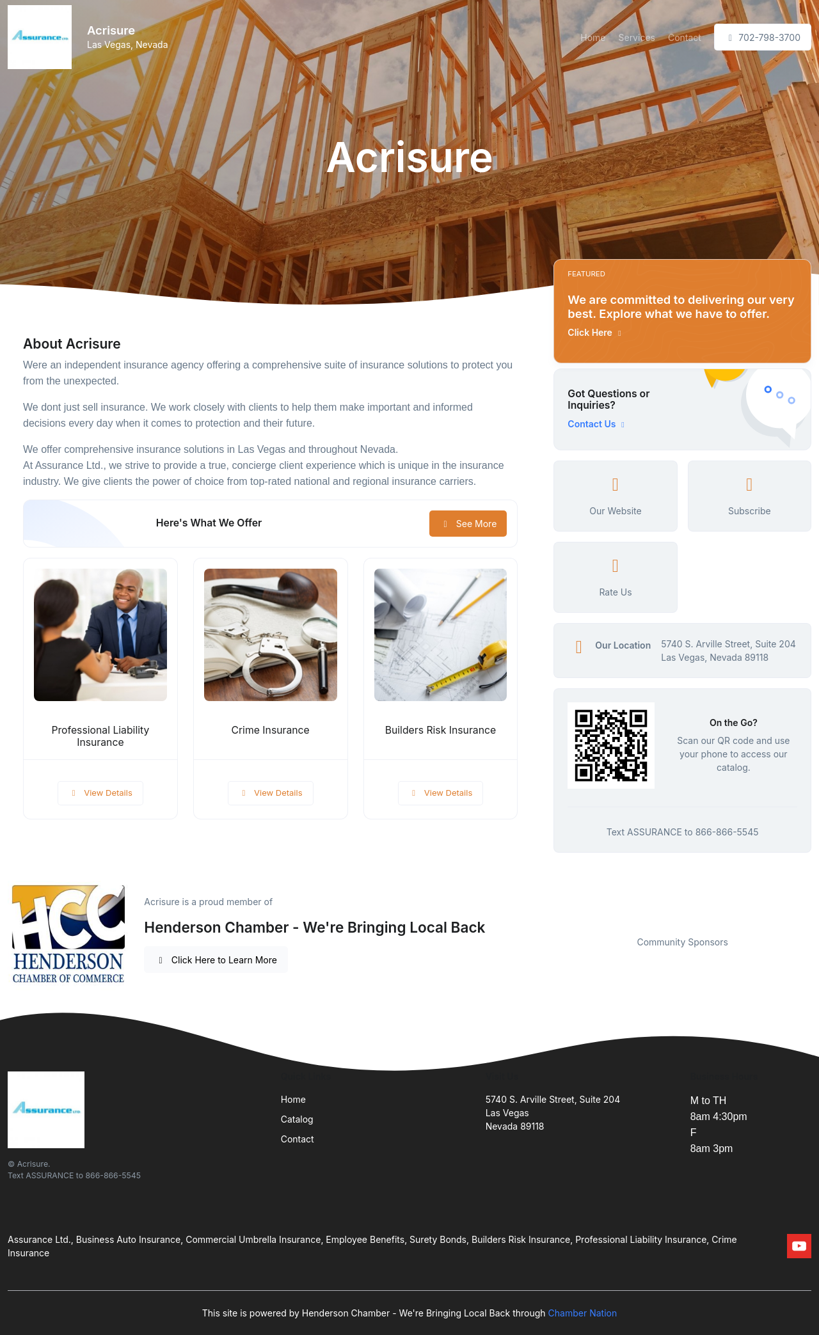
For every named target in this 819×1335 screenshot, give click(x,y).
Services (636, 37)
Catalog (297, 1119)
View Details (100, 792)
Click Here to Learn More (216, 959)
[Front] (42, 37)
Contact (684, 37)
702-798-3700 (762, 37)
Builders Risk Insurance (441, 730)
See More (468, 523)
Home (592, 37)
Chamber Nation (582, 1312)
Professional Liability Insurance (100, 736)
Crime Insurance (271, 730)
